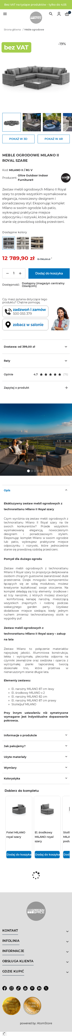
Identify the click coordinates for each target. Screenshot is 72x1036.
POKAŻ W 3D (18, 139)
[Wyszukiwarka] (51, 14)
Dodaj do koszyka (19, 854)
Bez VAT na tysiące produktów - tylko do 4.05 (35, 4)
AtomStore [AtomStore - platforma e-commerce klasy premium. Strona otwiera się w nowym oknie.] (44, 1023)
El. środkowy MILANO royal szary (44, 837)
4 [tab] (38, 471)
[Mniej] (7, 273)
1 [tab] (28, 471)
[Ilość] (13, 273)
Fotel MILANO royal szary (15, 835)
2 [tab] (32, 471)
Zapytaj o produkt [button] (36, 388)
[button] (36, 374)
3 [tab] (35, 471)
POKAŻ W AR (54, 139)
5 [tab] (41, 471)
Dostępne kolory (14, 232)
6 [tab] (44, 471)
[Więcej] (20, 273)
